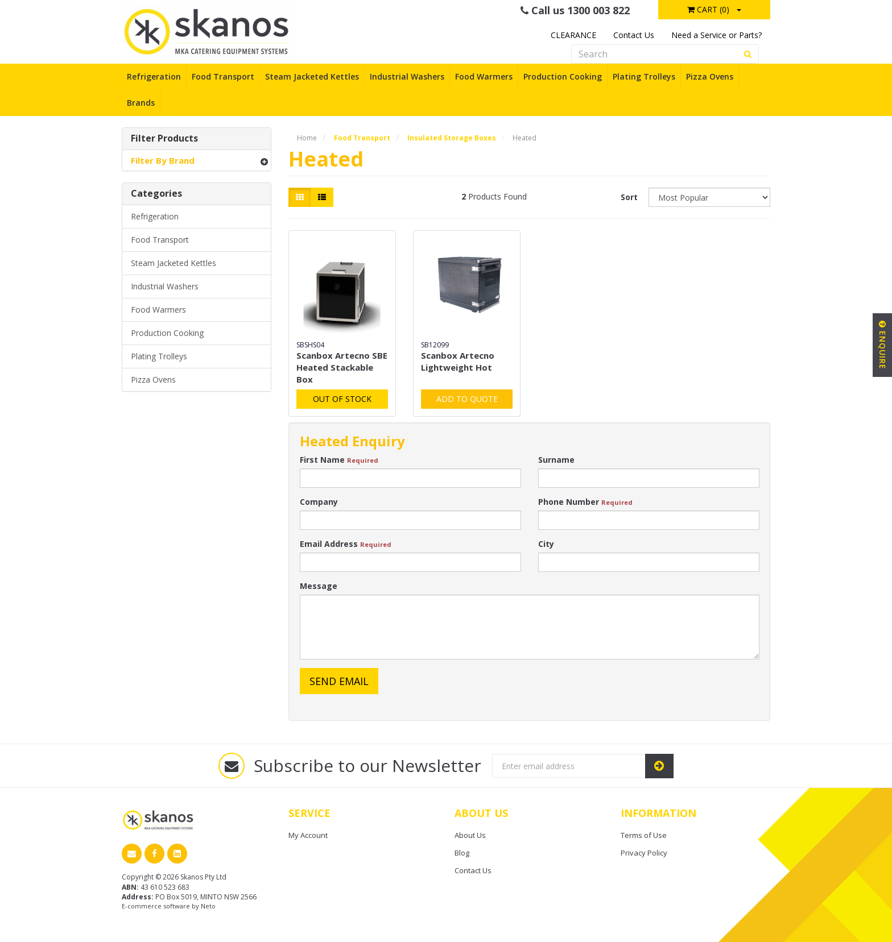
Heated (524, 138)
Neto (208, 906)
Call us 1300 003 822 (575, 10)
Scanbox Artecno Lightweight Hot (457, 361)
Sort (629, 197)
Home (307, 138)
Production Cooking (562, 76)
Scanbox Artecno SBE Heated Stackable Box (341, 367)
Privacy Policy (644, 853)
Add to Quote (467, 398)
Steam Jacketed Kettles (312, 76)
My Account (308, 835)
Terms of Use (644, 835)
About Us (470, 835)
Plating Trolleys (644, 76)
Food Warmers (484, 76)
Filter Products (164, 139)
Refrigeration (154, 76)
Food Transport (223, 76)
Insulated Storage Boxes (451, 138)
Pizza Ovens (709, 76)
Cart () (708, 9)
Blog (462, 853)
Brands (141, 102)
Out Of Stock (342, 398)
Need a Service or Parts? (716, 35)
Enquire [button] (882, 345)
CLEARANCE (573, 35)
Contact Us (633, 35)
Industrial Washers (407, 76)
